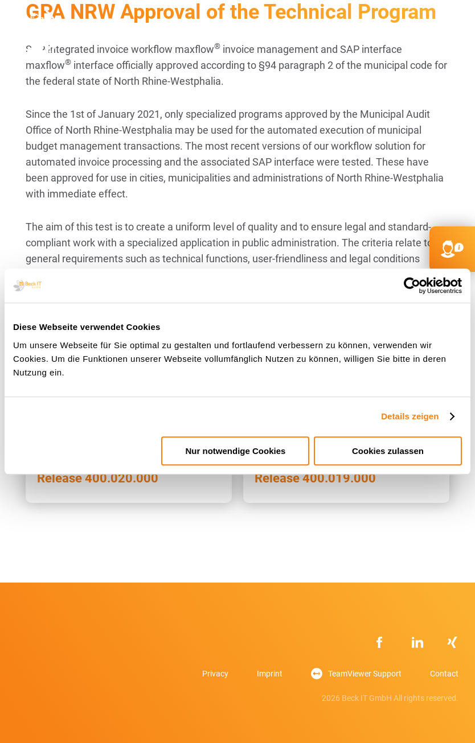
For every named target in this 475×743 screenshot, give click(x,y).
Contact (444, 673)
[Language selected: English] (440, 732)
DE (396, 33)
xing (452, 642)
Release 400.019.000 (315, 478)
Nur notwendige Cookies (236, 451)
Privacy (215, 673)
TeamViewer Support (365, 673)
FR (418, 33)
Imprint (269, 673)
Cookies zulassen (388, 451)
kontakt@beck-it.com (373, 33)
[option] (435, 733)
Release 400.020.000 (97, 478)
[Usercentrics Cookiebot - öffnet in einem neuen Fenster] (412, 285)
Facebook (382, 642)
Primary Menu (449, 33)
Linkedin (417, 642)
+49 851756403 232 (351, 33)
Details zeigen (410, 416)
